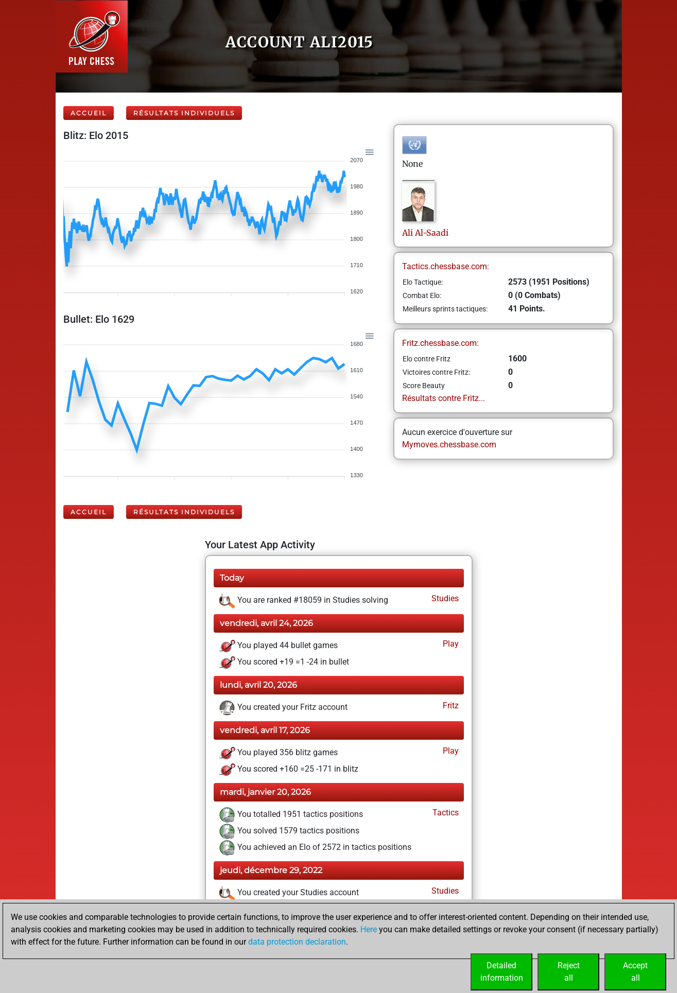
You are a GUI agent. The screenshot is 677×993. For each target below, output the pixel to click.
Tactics (444, 812)
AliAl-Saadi (425, 233)
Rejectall (569, 972)
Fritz (450, 705)
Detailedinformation (501, 972)
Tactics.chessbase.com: (445, 266)
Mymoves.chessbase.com (449, 444)
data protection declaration (297, 942)
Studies (444, 598)
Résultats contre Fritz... (443, 398)
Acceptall (635, 972)
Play (450, 644)
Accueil (89, 113)
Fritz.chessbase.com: (440, 343)
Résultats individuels (184, 113)
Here (368, 929)
